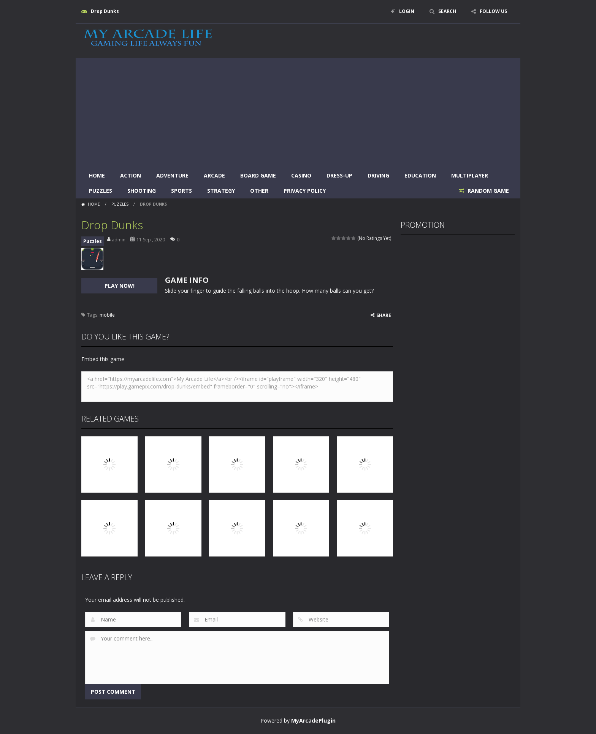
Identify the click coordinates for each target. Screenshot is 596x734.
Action (130, 175)
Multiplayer (469, 175)
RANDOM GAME (487, 190)
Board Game (258, 175)
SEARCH (447, 11)
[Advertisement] (298, 111)
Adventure (172, 175)
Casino (301, 175)
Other (259, 190)
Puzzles (100, 190)
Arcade (214, 175)
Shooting (141, 190)
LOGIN (406, 11)
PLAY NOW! (120, 285)
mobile (107, 315)
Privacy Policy (305, 190)
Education (420, 175)
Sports (181, 190)
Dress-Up (339, 175)
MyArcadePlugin (313, 720)
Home (97, 175)
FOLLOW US (493, 11)
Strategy (221, 190)
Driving (378, 175)
